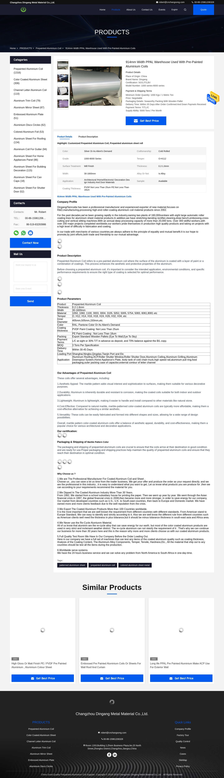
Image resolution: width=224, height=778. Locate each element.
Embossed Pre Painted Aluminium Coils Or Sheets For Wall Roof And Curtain (111, 665)
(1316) (28, 71)
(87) (29, 107)
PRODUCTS (26, 48)
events (162, 9)
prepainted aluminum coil (103, 565)
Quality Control (183, 741)
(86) (29, 158)
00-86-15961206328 (202, 2)
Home (102, 9)
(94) (30, 149)
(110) (30, 92)
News (183, 747)
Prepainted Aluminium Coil (48, 48)
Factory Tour (183, 735)
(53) (29, 131)
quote (204, 9)
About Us (130, 9)
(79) (27, 100)
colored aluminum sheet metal (135, 565)
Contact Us (147, 9)
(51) (28, 116)
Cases (183, 754)
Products (116, 9)
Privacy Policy (183, 766)
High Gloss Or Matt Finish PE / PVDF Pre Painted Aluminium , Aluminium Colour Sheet (39, 665)
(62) (29, 125)
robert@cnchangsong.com (170, 2)
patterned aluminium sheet (72, 565)
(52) (29, 190)
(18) (28, 179)
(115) (30, 168)
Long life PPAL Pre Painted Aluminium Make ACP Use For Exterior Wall (180, 665)
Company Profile (183, 729)
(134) (30, 140)
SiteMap (183, 760)
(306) (30, 81)
